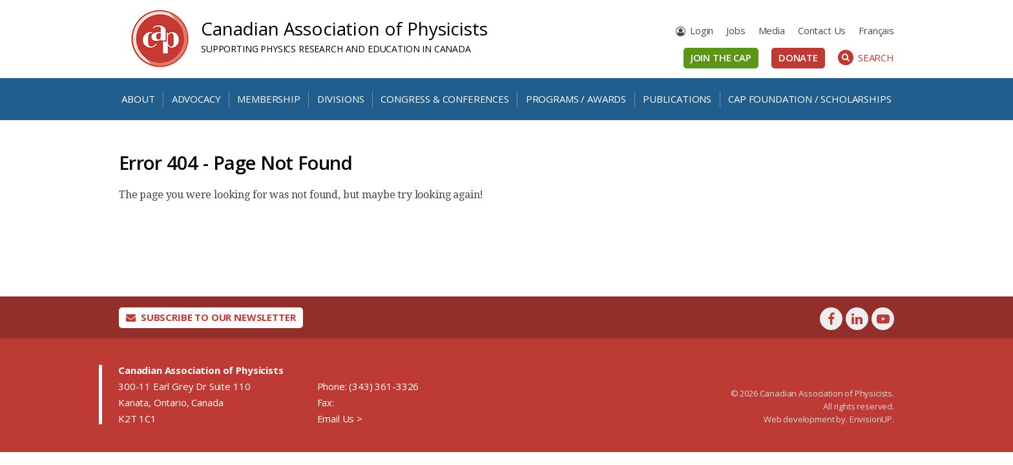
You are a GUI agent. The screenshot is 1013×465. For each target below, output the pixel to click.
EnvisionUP (871, 419)
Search (866, 57)
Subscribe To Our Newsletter (211, 317)
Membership (268, 98)
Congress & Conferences (444, 98)
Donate (798, 57)
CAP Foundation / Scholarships (809, 98)
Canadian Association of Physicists (344, 28)
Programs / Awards (576, 98)
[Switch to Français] (876, 30)
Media (771, 30)
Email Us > (339, 418)
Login (701, 30)
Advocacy (196, 98)
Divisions (340, 98)
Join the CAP (721, 57)
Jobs (735, 30)
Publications (677, 98)
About (137, 98)
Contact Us (822, 30)
